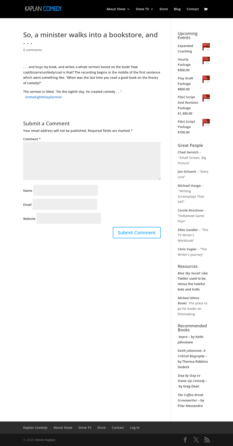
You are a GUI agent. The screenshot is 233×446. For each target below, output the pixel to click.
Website (29, 219)
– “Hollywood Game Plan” (192, 215)
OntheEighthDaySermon (43, 97)
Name (27, 190)
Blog (177, 9)
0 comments (32, 50)
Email (27, 204)
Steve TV (142, 9)
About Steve (115, 9)
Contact (193, 9)
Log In (134, 427)
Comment (32, 139)
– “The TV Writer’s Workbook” (193, 235)
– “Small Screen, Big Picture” (192, 157)
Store (164, 9)
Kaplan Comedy (35, 427)
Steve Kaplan (45, 440)
